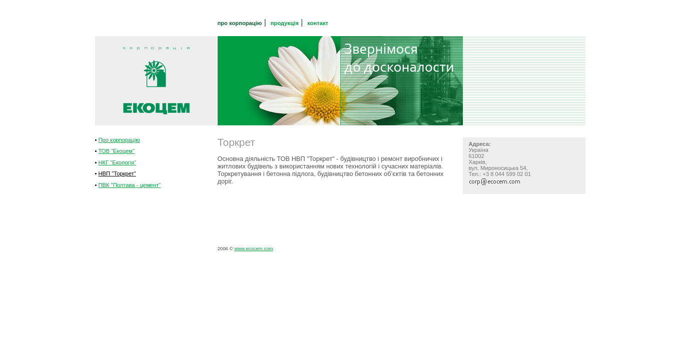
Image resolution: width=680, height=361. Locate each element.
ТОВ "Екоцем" (117, 151)
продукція (285, 23)
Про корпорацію (119, 140)
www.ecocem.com (253, 248)
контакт (317, 23)
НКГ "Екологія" (118, 162)
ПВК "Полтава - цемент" (130, 185)
